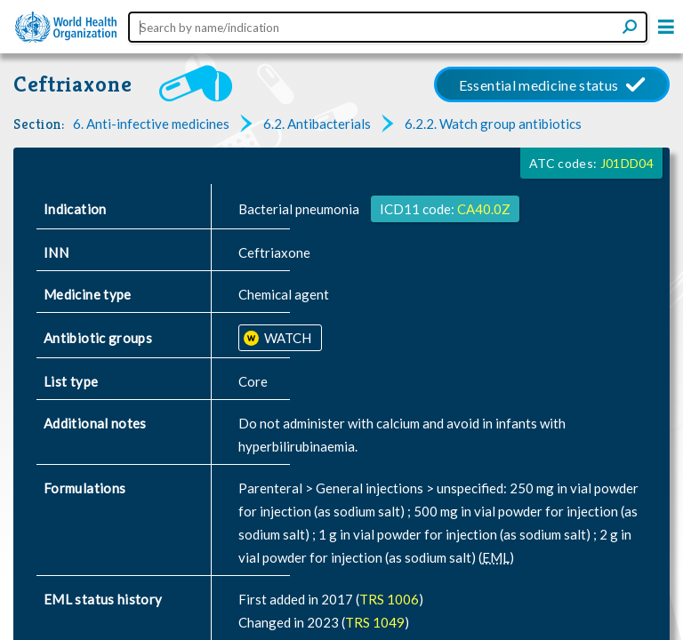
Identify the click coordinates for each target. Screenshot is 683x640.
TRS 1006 (389, 599)
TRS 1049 (375, 622)
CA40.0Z (483, 209)
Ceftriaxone (73, 84)
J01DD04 (627, 163)
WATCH (286, 338)
